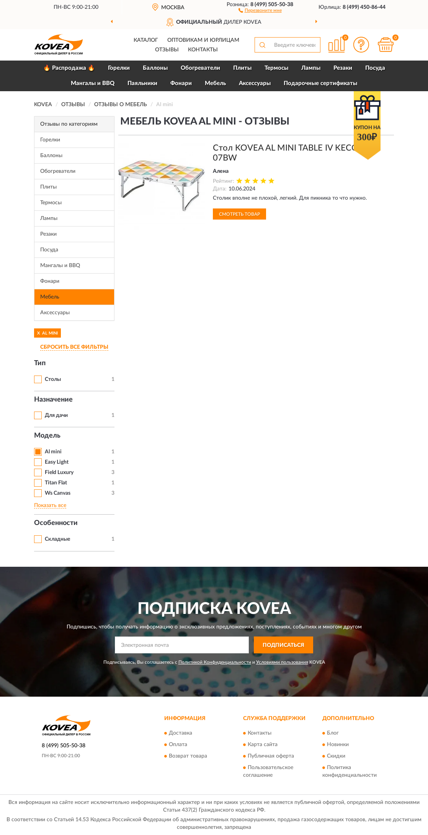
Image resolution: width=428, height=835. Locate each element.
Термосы (276, 68)
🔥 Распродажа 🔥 (69, 68)
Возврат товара (188, 756)
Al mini (53, 451)
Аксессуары (255, 83)
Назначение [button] (53, 399)
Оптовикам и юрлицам (203, 40)
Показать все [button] (50, 505)
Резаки (342, 68)
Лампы (310, 68)
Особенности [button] (56, 523)
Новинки (338, 744)
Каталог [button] (146, 40)
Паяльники (142, 83)
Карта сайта (263, 744)
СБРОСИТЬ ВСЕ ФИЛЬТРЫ (74, 347)
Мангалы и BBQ (92, 83)
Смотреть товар (239, 214)
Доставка (180, 733)
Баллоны (155, 68)
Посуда (375, 68)
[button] (260, 10)
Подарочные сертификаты (320, 83)
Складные (57, 539)
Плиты (242, 68)
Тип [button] (40, 363)
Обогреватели (200, 68)
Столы (53, 379)
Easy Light (57, 462)
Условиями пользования (282, 662)
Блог (333, 733)
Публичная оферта (271, 756)
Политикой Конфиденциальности (214, 662)
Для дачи (56, 415)
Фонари (181, 83)
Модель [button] (47, 435)
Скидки (336, 756)
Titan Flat (56, 483)
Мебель (215, 83)
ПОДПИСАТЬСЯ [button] (283, 645)
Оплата (178, 744)
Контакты (203, 49)
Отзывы (167, 49)
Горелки (119, 68)
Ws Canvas (57, 493)
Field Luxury (59, 472)
